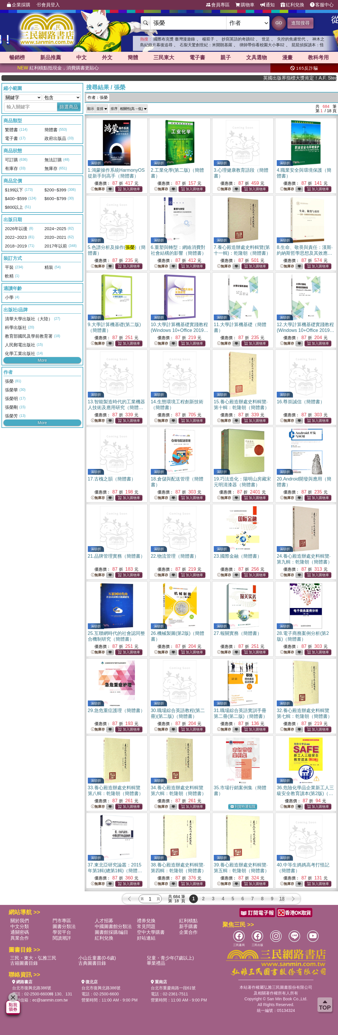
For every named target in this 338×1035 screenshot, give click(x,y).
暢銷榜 (17, 57)
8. (305, 253)
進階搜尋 (300, 23)
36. (305, 793)
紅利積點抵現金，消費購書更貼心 (58, 67)
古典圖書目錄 (92, 963)
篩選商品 (69, 106)
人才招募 (104, 920)
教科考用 (318, 57)
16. (301, 401)
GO (278, 22)
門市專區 (62, 920)
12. (305, 330)
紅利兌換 (292, 5)
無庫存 (98, 189)
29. (116, 710)
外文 (107, 57)
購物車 (245, 5)
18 (282, 898)
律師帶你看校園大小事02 (262, 44)
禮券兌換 (146, 920)
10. (179, 330)
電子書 (197, 57)
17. (112, 478)
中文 (81, 57)
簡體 (133, 57)
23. (238, 556)
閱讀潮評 (62, 938)
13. (116, 407)
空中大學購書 (151, 932)
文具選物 (256, 57)
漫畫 (287, 57)
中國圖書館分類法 (113, 926)
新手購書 (188, 926)
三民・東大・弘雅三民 (33, 957)
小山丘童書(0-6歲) (97, 957)
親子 (225, 57)
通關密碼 (19, 932)
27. (238, 633)
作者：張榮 (98, 97)
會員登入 (48, 5)
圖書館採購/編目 (111, 932)
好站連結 (146, 938)
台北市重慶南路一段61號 (173, 988)
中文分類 (19, 926)
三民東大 (163, 57)
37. (115, 870)
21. (116, 556)
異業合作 (19, 938)
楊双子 (208, 39)
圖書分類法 (64, 926)
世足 (266, 39)
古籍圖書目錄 (24, 963)
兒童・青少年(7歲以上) (170, 957)
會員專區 (218, 5)
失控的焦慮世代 (291, 39)
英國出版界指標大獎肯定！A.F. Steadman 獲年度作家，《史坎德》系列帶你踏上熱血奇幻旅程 (316, 77)
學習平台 (62, 932)
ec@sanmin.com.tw (50, 1000)
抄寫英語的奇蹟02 (238, 39)
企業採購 (18, 5)
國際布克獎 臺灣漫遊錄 (174, 39)
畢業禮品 (156, 963)
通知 (267, 5)
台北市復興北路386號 (31, 988)
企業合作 (188, 932)
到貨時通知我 (243, 806)
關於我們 (19, 920)
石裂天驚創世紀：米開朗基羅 (206, 44)
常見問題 (146, 926)
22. (175, 556)
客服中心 (322, 5)
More (42, 360)
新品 (50, 57)
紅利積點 (188, 920)
